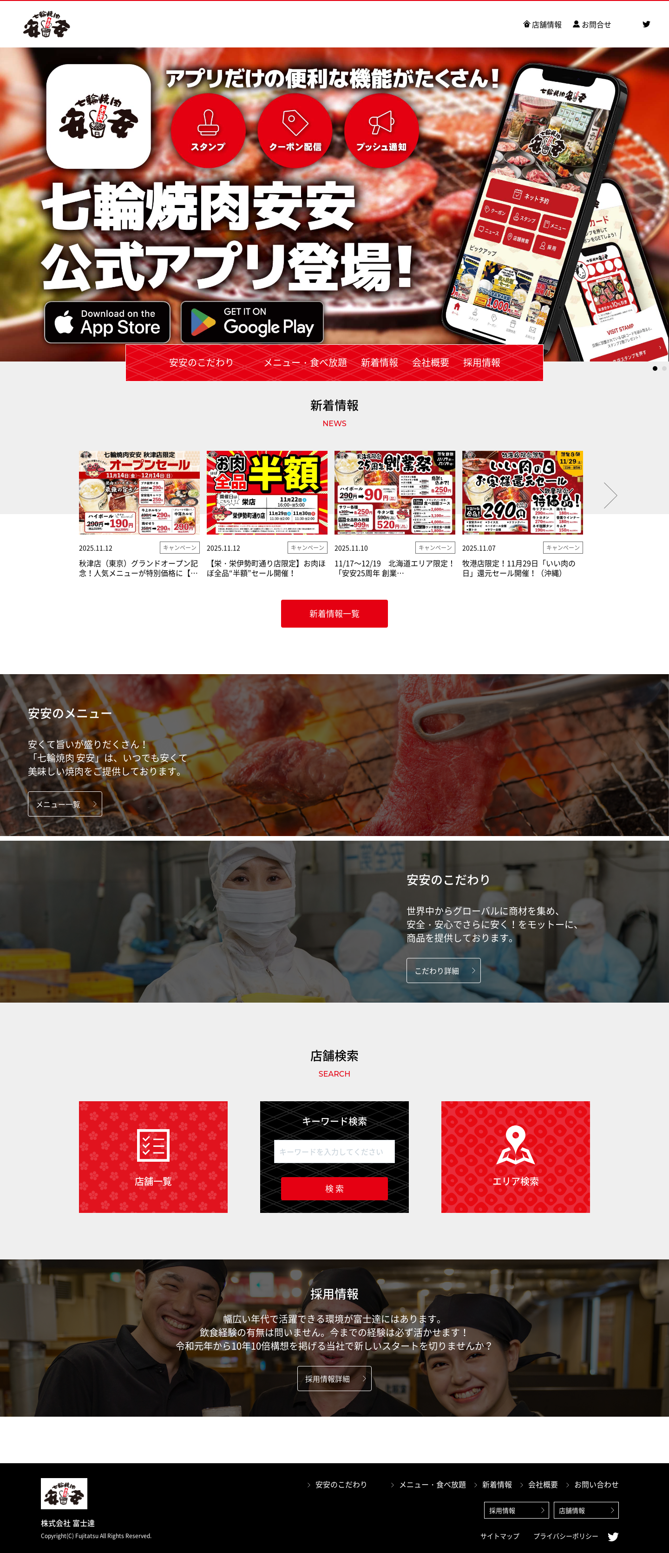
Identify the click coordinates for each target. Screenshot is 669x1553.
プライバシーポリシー (565, 1535)
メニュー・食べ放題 (432, 1484)
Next (610, 495)
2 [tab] (664, 368)
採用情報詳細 (327, 1378)
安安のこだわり (341, 1484)
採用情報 (502, 1510)
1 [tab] (655, 368)
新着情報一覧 (334, 613)
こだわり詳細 (436, 970)
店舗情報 (547, 24)
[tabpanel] (334, 204)
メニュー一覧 (58, 804)
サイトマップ (499, 1535)
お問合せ (596, 24)
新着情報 (497, 1484)
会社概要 (543, 1484)
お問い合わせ (596, 1484)
